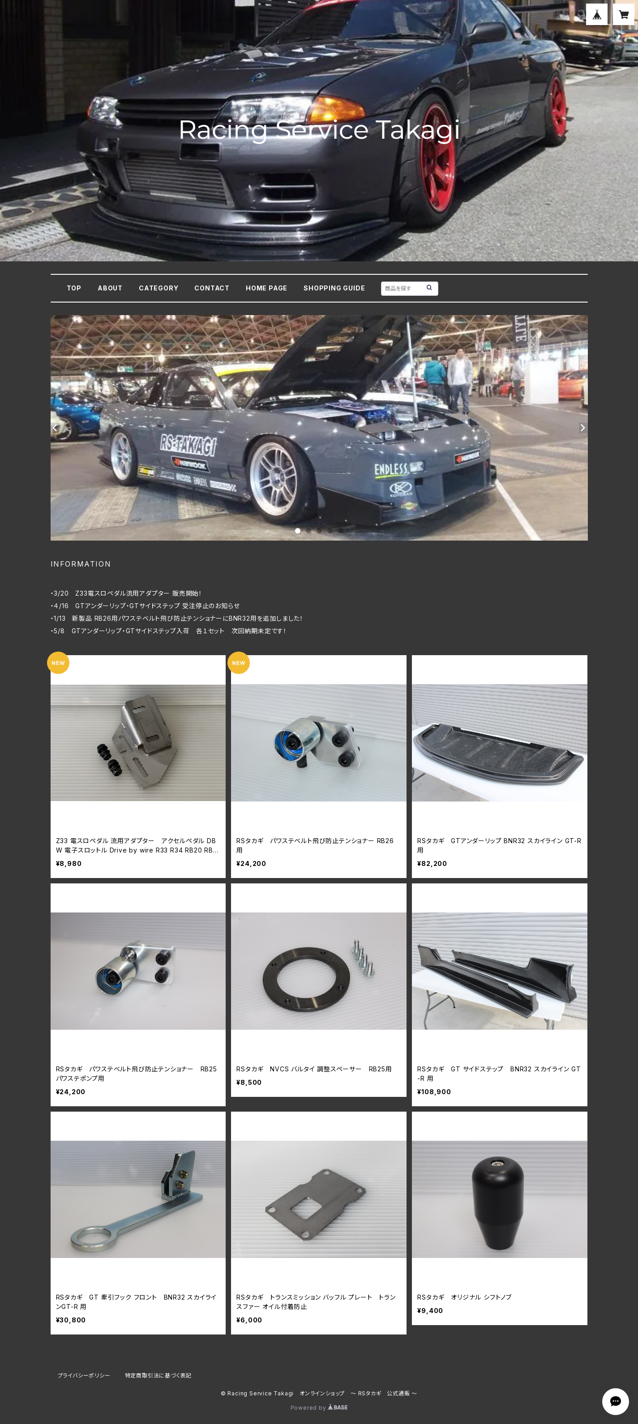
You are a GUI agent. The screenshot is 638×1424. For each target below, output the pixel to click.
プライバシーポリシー (84, 1375)
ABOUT (110, 288)
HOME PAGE (266, 288)
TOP (74, 288)
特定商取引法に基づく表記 (158, 1375)
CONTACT (212, 288)
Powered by (319, 1407)
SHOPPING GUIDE (334, 288)
